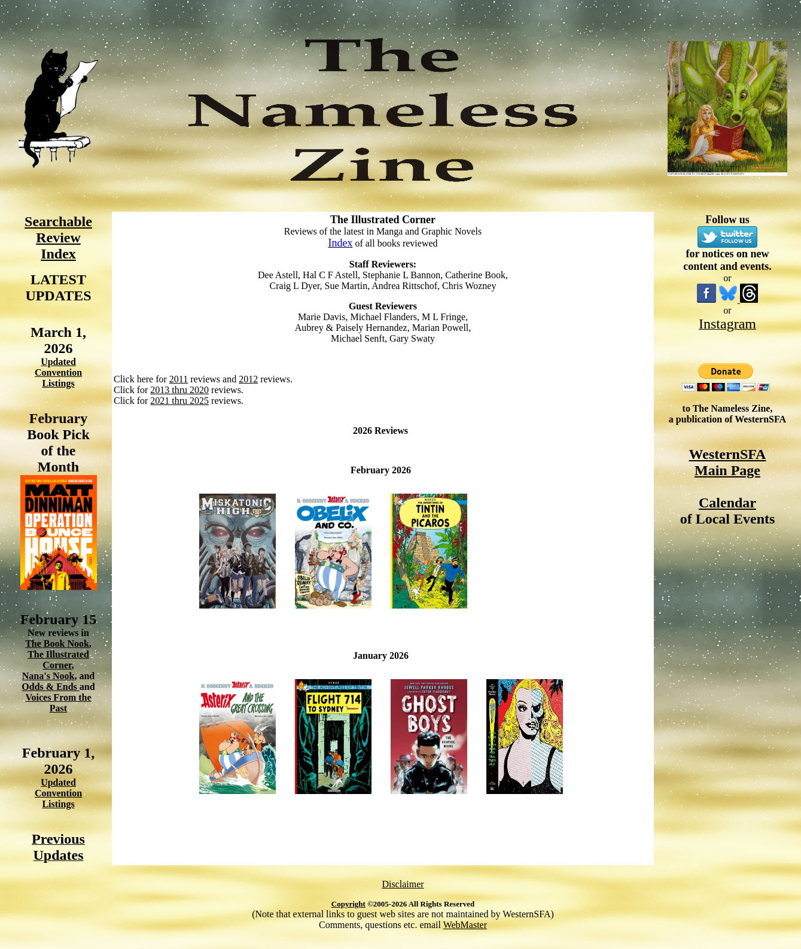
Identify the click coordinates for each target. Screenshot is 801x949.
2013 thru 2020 (179, 390)
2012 (248, 379)
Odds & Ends (51, 687)
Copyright (348, 903)
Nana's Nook (48, 676)
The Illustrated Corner (58, 659)
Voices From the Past (58, 702)
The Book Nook (57, 643)
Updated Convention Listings (58, 372)
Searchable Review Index (58, 237)
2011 (178, 379)
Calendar (727, 502)
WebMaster (465, 925)
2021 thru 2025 (179, 401)
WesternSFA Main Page (727, 462)
